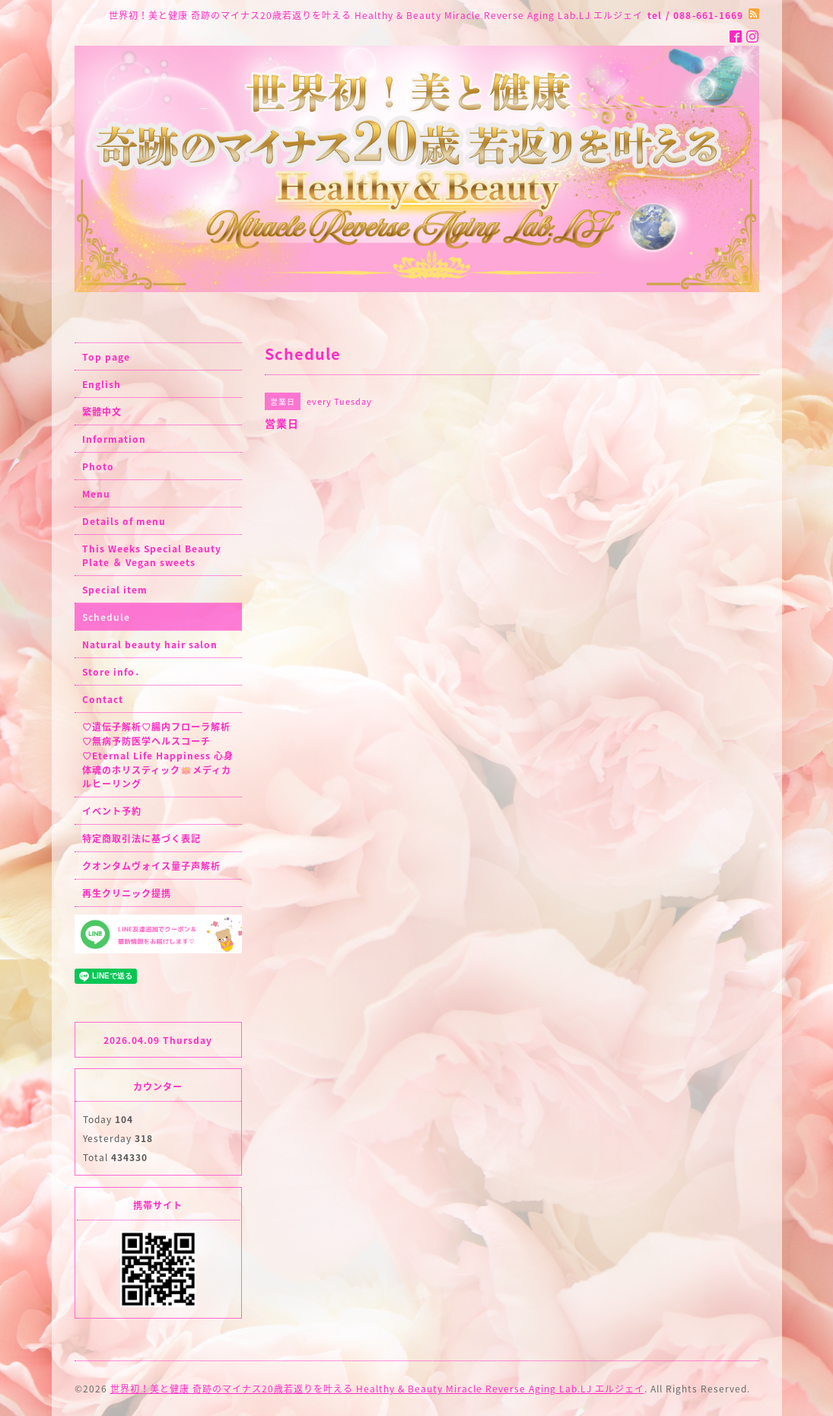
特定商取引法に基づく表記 (141, 838)
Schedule (106, 617)
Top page (106, 357)
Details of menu (124, 521)
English (101, 384)
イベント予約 (111, 811)
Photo (98, 466)
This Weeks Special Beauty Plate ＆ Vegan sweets (151, 555)
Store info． (113, 672)
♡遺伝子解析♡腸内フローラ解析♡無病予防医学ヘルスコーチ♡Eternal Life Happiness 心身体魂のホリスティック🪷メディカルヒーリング (158, 755)
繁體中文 (102, 411)
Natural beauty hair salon (150, 644)
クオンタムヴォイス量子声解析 (151, 866)
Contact (102, 699)
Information (114, 439)
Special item (115, 590)
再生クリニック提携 (126, 893)
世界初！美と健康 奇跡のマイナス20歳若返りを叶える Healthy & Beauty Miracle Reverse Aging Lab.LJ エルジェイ (377, 1388)
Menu (96, 494)
